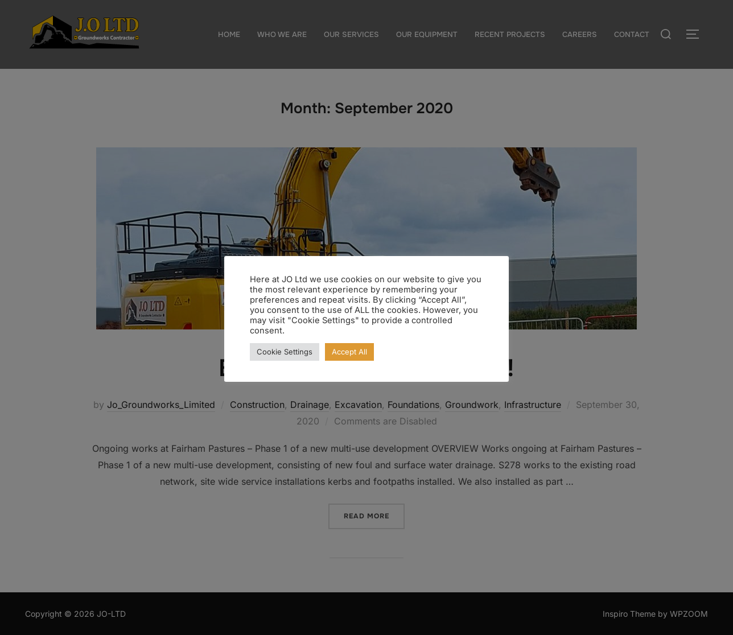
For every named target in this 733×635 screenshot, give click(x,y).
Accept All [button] (349, 351)
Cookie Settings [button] (284, 351)
